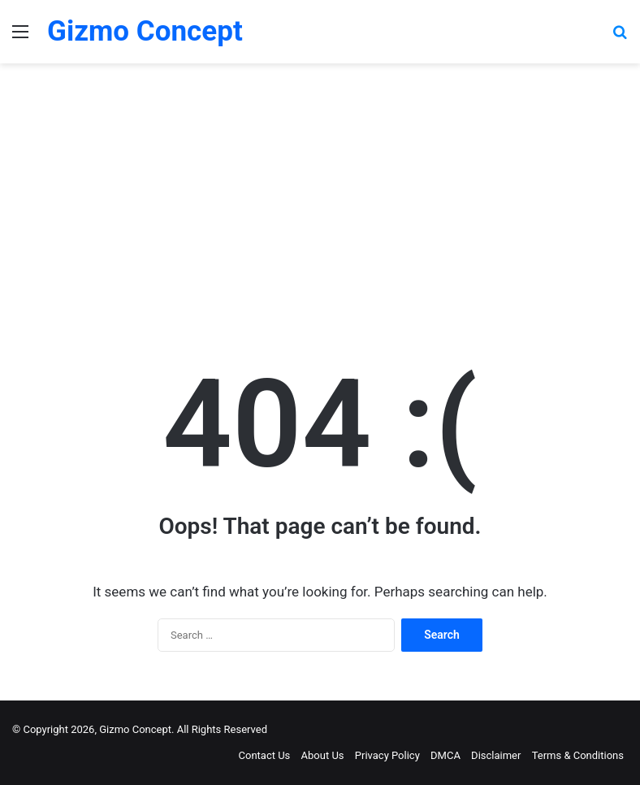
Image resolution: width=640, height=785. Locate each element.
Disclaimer (496, 755)
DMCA (445, 755)
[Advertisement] (320, 201)
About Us (322, 755)
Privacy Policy (387, 755)
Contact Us (265, 755)
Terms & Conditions (578, 755)
